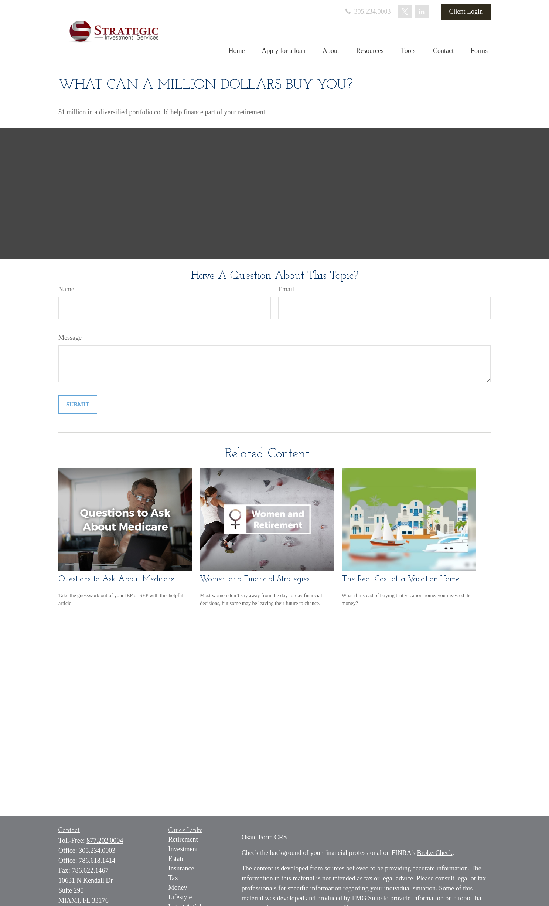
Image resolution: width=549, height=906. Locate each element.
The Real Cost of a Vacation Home (401, 579)
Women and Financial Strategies (255, 579)
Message (70, 337)
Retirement (183, 839)
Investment (183, 849)
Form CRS (272, 837)
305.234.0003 (367, 11)
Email (286, 289)
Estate (176, 858)
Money (177, 887)
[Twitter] (405, 11)
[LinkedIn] (422, 11)
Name (66, 289)
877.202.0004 (104, 840)
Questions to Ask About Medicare (116, 579)
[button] (237, 51)
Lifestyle (180, 897)
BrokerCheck (434, 852)
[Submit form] (77, 404)
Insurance (181, 868)
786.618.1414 (97, 860)
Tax (173, 878)
